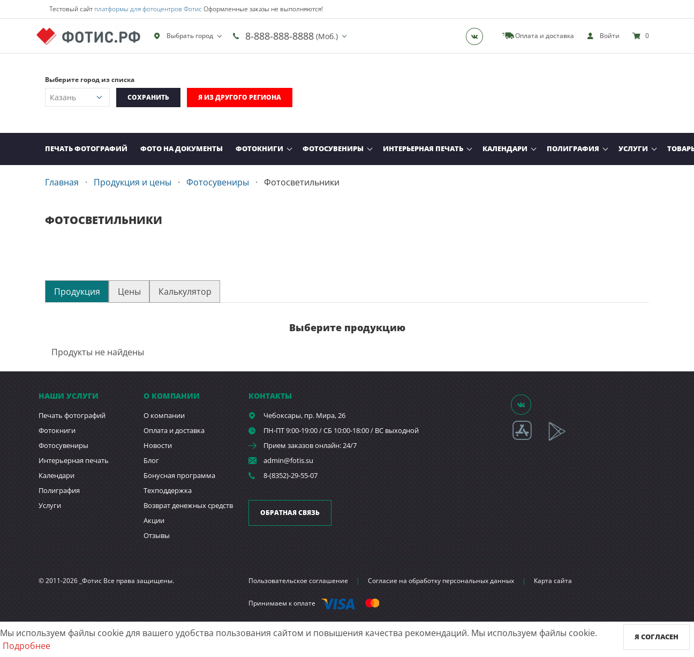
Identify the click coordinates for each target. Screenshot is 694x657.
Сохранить (148, 97)
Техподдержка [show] (168, 490)
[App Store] (529, 439)
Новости (158, 445)
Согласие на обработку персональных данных (441, 580)
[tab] (77, 291)
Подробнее (26, 646)
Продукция (77, 291)
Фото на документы (181, 148)
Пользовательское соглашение (298, 580)
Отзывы (157, 535)
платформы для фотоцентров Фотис (148, 8)
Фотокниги (259, 148)
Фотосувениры (333, 148)
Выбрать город (183, 36)
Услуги (633, 148)
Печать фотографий (86, 148)
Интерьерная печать (423, 148)
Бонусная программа (179, 475)
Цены (129, 291)
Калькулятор (185, 291)
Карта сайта (553, 580)
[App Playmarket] (563, 439)
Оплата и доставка (174, 430)
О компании (164, 415)
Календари (504, 148)
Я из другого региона (239, 97)
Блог (151, 460)
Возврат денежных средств (188, 505)
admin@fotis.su (288, 460)
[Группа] (477, 36)
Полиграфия (573, 148)
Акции (154, 520)
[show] (603, 36)
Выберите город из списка (89, 79)
